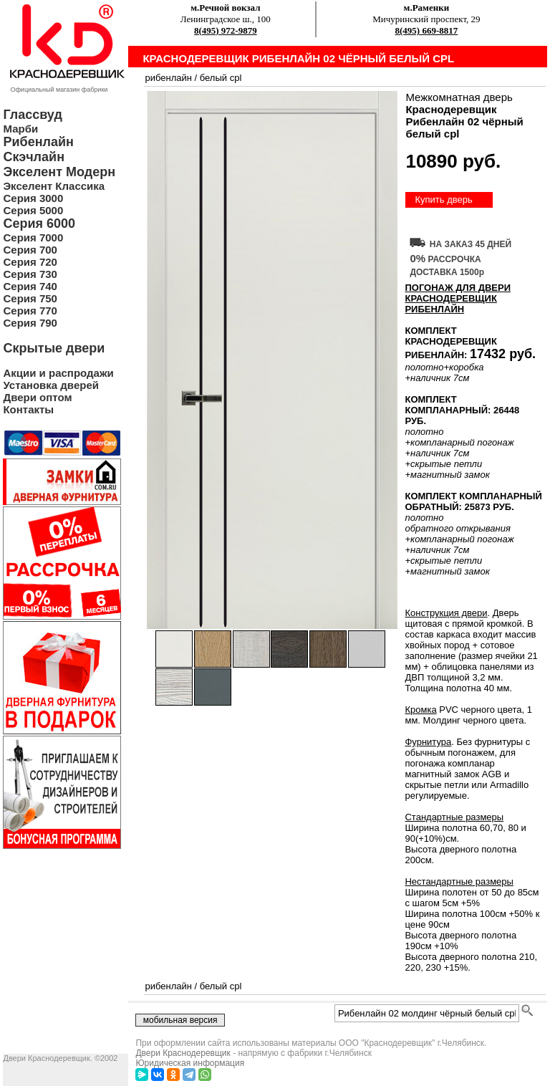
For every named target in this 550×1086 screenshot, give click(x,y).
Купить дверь (443, 199)
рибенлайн (168, 77)
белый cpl (221, 77)
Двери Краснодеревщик (182, 1053)
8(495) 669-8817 (426, 30)
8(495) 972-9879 (225, 30)
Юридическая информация (189, 1063)
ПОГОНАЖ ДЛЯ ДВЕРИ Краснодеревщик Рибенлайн (458, 298)
